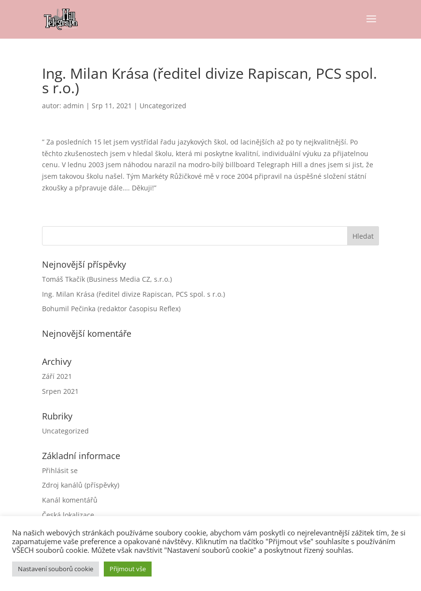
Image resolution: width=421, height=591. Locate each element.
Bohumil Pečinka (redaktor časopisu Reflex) (111, 308)
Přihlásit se (60, 470)
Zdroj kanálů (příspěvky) (80, 485)
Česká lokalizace (68, 514)
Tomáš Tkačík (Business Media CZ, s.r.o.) (107, 279)
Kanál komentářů (70, 500)
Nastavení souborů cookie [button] (55, 568)
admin (73, 105)
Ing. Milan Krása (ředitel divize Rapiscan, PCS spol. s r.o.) (133, 294)
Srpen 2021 (60, 391)
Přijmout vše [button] (128, 568)
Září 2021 (57, 376)
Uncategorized (163, 105)
